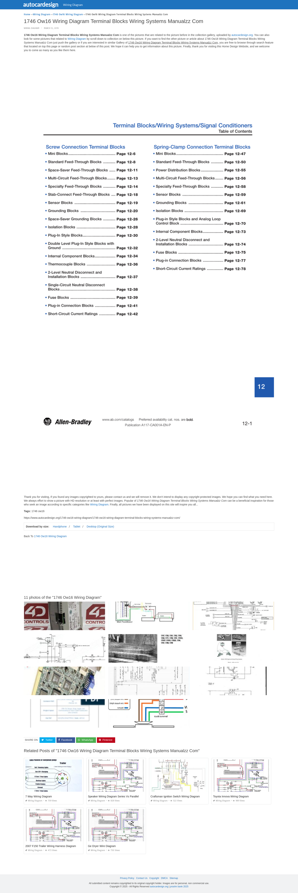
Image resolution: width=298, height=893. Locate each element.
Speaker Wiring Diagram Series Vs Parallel (113, 796)
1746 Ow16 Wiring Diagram (50, 536)
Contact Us (141, 878)
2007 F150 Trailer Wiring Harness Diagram (50, 846)
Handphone (60, 526)
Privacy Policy (127, 878)
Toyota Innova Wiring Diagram (231, 796)
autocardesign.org (242, 34)
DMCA (164, 878)
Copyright (154, 878)
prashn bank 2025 (179, 886)
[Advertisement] (149, 81)
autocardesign (43, 4)
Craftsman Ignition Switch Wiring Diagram (175, 796)
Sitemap (174, 878)
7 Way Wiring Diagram (38, 796)
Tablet (76, 526)
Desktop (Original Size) (100, 526)
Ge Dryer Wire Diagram (102, 846)
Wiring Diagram (75, 4)
